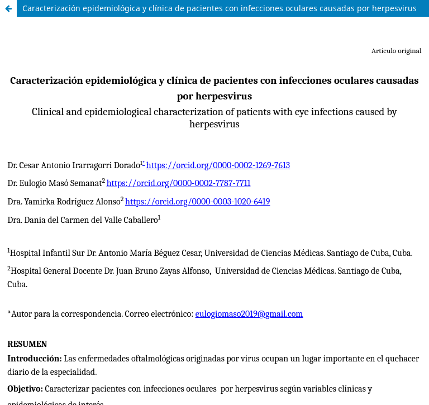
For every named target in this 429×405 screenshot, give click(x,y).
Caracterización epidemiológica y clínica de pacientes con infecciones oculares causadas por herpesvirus (219, 8)
